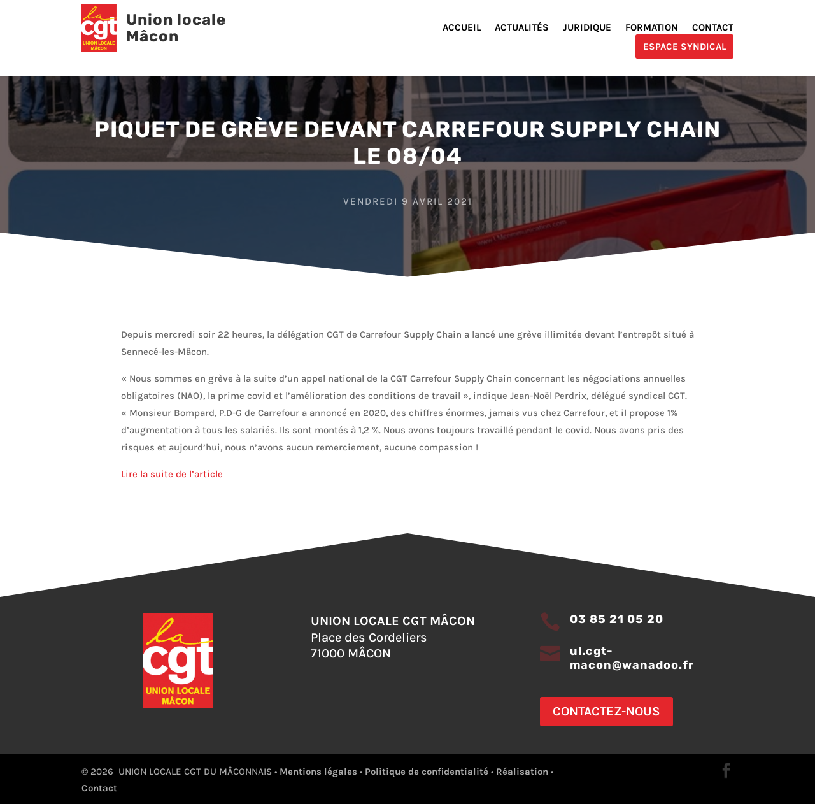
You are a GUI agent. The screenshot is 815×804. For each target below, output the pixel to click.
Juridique (587, 28)
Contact (713, 28)
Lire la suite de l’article (173, 474)
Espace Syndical (684, 46)
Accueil (462, 28)
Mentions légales (318, 771)
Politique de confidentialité (426, 771)
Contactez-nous (606, 711)
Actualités (522, 28)
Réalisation (522, 771)
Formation (651, 28)
